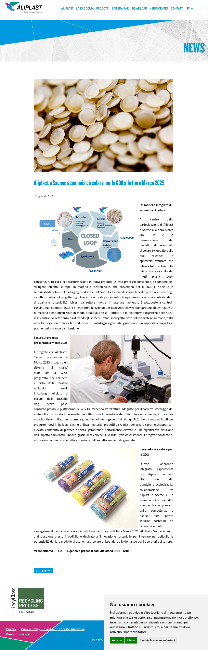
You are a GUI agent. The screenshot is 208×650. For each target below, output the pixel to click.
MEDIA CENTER (159, 8)
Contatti (177, 8)
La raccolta (85, 8)
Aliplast (67, 8)
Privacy (11, 629)
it (190, 8)
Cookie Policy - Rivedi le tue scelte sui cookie (53, 629)
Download (139, 8)
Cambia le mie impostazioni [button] (157, 640)
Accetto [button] (117, 640)
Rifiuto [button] (131, 640)
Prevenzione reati (18, 634)
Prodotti (102, 8)
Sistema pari (121, 8)
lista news (43, 571)
